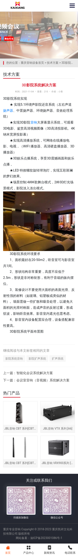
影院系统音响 (14, 358)
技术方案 (52, 62)
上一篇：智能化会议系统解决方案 (28, 373)
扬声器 (8, 111)
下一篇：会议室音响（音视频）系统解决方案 (36, 380)
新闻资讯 (49, 549)
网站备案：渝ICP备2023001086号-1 (39, 538)
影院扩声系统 (37, 358)
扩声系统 (57, 358)
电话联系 (70, 549)
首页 (8, 549)
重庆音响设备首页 (32, 62)
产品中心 (28, 549)
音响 (33, 122)
